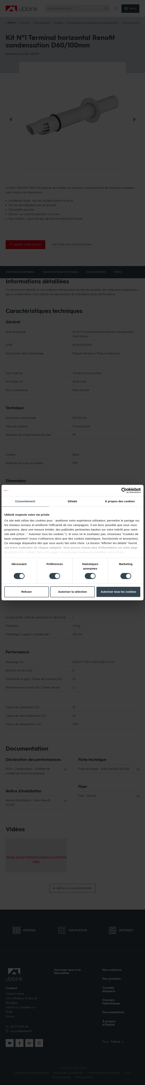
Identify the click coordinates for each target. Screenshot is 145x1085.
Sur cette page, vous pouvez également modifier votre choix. (80, 552)
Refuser (26, 591)
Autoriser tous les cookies (118, 591)
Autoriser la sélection (72, 591)
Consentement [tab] (25, 501)
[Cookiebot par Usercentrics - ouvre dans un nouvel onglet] (124, 490)
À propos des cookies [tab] (120, 501)
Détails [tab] (72, 501)
